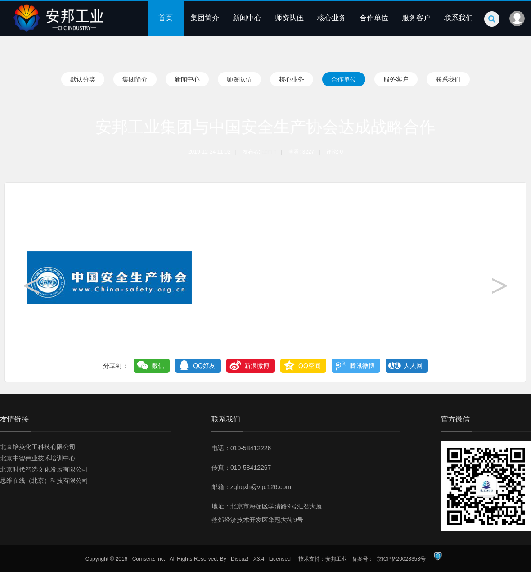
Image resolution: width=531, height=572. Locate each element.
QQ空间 (309, 365)
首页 (165, 18)
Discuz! (239, 559)
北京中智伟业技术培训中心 (38, 458)
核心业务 (331, 18)
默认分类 (82, 79)
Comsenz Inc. (148, 559)
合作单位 (374, 18)
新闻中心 (247, 18)
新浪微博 (257, 365)
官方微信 (455, 419)
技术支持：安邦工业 (322, 559)
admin (269, 152)
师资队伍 (289, 18)
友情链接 (14, 419)
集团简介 (204, 18)
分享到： (115, 365)
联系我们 (458, 18)
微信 (158, 365)
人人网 (413, 365)
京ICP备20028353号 (401, 559)
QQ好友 (204, 365)
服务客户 (416, 18)
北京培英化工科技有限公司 (38, 446)
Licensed (280, 559)
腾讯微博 (362, 365)
